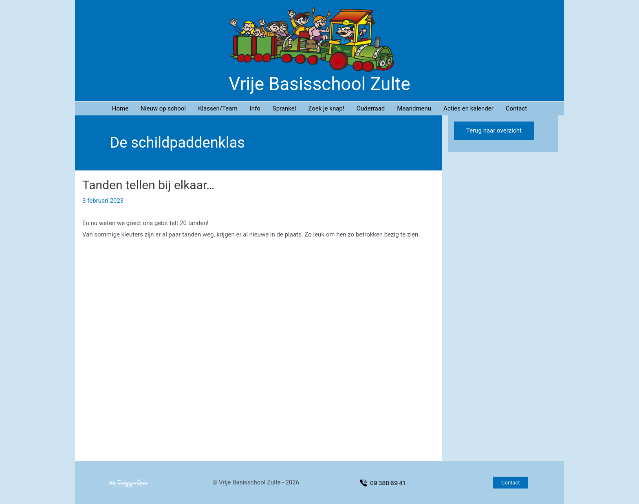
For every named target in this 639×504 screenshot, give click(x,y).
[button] (510, 483)
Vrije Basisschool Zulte (319, 84)
